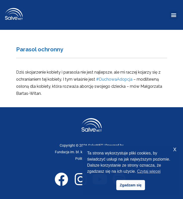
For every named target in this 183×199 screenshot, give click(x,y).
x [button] (174, 149)
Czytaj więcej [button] (149, 171)
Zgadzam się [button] (130, 185)
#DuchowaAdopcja (114, 79)
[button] (174, 15)
